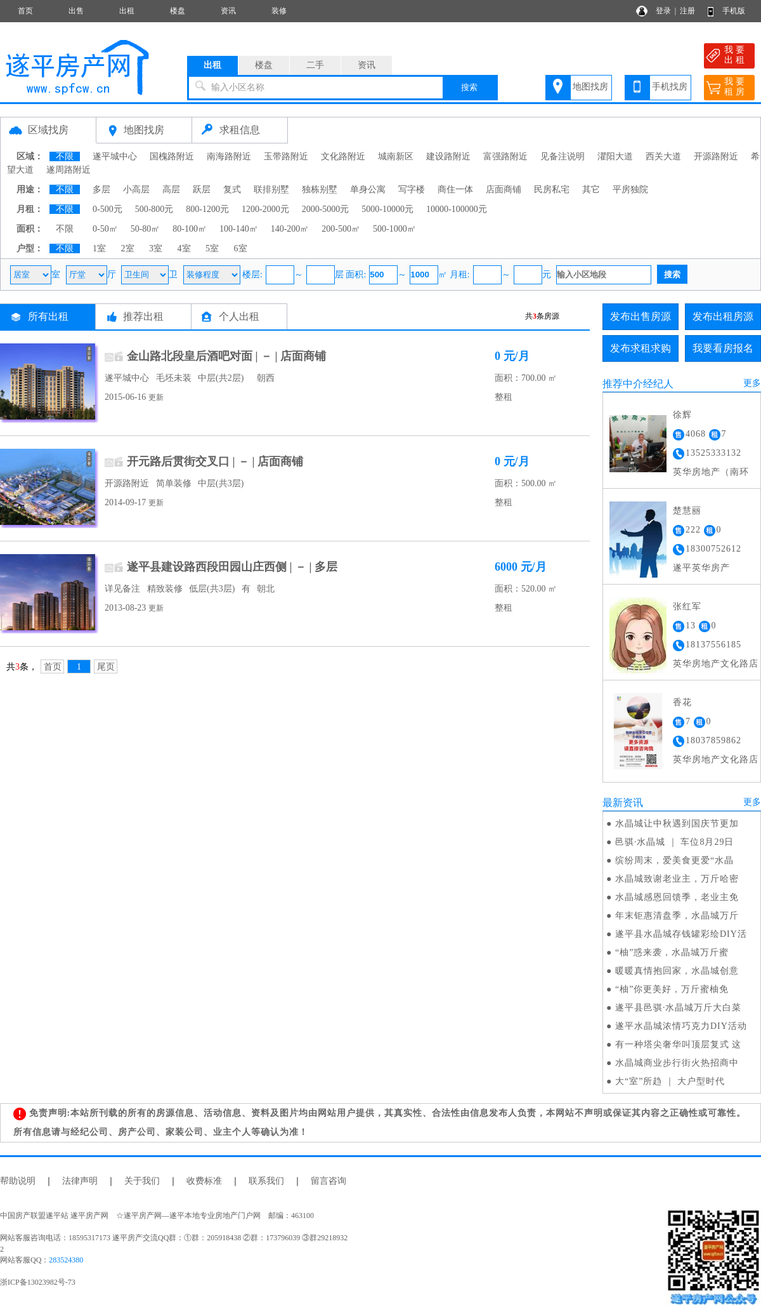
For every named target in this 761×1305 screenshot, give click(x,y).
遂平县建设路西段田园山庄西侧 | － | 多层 (232, 566)
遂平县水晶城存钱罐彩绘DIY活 (681, 934)
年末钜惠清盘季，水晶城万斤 (677, 915)
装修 (279, 10)
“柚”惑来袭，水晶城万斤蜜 (672, 952)
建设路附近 (448, 156)
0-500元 (107, 209)
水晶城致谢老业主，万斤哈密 (677, 879)
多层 (101, 189)
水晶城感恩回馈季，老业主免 (677, 897)
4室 (184, 248)
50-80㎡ (145, 229)
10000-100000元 (456, 209)
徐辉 (682, 415)
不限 (65, 156)
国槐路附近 (172, 156)
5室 (212, 248)
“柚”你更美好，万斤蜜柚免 (672, 989)
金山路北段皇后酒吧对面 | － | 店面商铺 (226, 356)
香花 (682, 702)
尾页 (106, 667)
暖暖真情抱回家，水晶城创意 (677, 971)
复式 (232, 189)
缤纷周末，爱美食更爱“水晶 (674, 860)
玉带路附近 (286, 156)
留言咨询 (328, 1181)
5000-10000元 (387, 209)
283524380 (66, 1259)
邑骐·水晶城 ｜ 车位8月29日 (674, 842)
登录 (663, 10)
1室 (99, 248)
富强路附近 (505, 156)
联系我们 (266, 1181)
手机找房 (669, 86)
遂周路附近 (68, 170)
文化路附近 (343, 156)
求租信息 (239, 129)
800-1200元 (207, 209)
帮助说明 (18, 1181)
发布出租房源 (723, 316)
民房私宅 (551, 189)
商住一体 (455, 189)
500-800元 (154, 209)
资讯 (228, 10)
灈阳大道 (615, 156)
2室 (127, 248)
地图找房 (590, 86)
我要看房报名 (723, 348)
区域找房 (48, 129)
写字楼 (411, 189)
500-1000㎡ (394, 229)
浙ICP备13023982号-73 (37, 1282)
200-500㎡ (341, 229)
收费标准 (204, 1181)
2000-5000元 (325, 209)
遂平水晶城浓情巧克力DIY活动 (681, 1026)
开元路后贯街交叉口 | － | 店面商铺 (215, 461)
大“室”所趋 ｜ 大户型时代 (670, 1081)
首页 (25, 10)
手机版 (733, 10)
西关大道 (663, 156)
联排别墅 (271, 189)
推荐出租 (143, 316)
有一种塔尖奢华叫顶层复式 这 (678, 1044)
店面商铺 (503, 189)
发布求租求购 (640, 348)
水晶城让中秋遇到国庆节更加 (677, 823)
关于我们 (142, 1181)
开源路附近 (716, 156)
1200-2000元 (265, 209)
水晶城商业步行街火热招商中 (677, 1063)
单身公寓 (368, 189)
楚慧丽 (687, 510)
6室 (240, 248)
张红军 (687, 606)
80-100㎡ (189, 229)
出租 (126, 10)
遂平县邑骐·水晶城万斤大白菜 (678, 1007)
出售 (76, 10)
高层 (171, 189)
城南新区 (395, 156)
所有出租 (48, 316)
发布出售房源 (640, 316)
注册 (687, 10)
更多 (752, 383)
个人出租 (239, 316)
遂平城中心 (115, 156)
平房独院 (630, 189)
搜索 (469, 87)
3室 (155, 248)
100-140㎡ (238, 229)
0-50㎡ (105, 229)
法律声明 (80, 1181)
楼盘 (177, 10)
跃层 (202, 189)
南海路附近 (229, 156)
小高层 (136, 189)
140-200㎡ (290, 229)
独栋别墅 (319, 189)
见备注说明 (562, 156)
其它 (591, 189)
